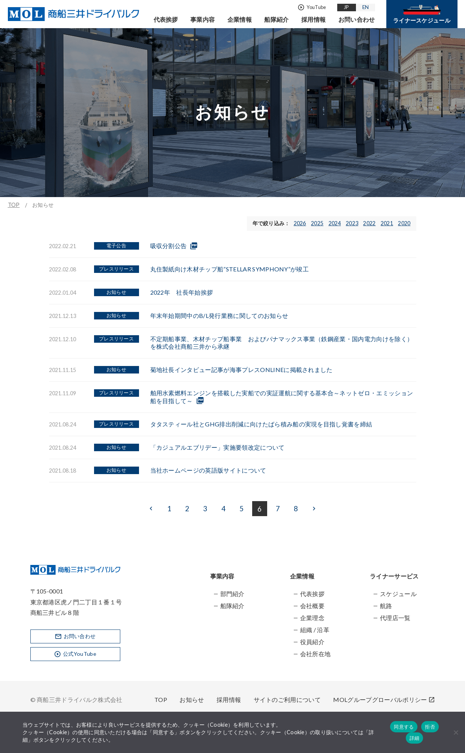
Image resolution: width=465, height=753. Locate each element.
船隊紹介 (276, 19)
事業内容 (202, 19)
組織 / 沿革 (314, 629)
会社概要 (312, 605)
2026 (300, 223)
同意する (404, 727)
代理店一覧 (395, 617)
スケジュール (398, 593)
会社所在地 (315, 653)
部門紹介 (232, 593)
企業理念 (312, 617)
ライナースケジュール (421, 14)
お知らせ (191, 699)
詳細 (415, 738)
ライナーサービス (394, 576)
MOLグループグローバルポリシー (384, 699)
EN (365, 7)
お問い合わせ (356, 19)
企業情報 (239, 19)
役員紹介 (312, 641)
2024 (335, 223)
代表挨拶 (166, 19)
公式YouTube (75, 653)
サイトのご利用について (287, 699)
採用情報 (313, 19)
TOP (14, 205)
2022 (369, 223)
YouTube (312, 7)
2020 (404, 223)
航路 (386, 605)
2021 (387, 223)
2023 (352, 223)
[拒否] (455, 732)
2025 (317, 223)
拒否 (430, 727)
